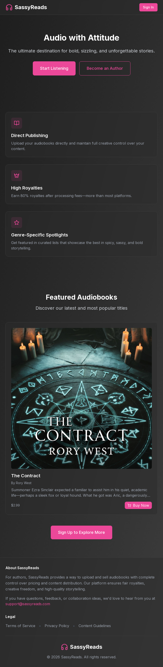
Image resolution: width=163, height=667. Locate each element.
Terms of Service (20, 625)
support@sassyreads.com (27, 604)
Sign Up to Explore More (81, 532)
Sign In (148, 7)
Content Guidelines (95, 625)
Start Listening (54, 68)
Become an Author (105, 68)
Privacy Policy (57, 625)
